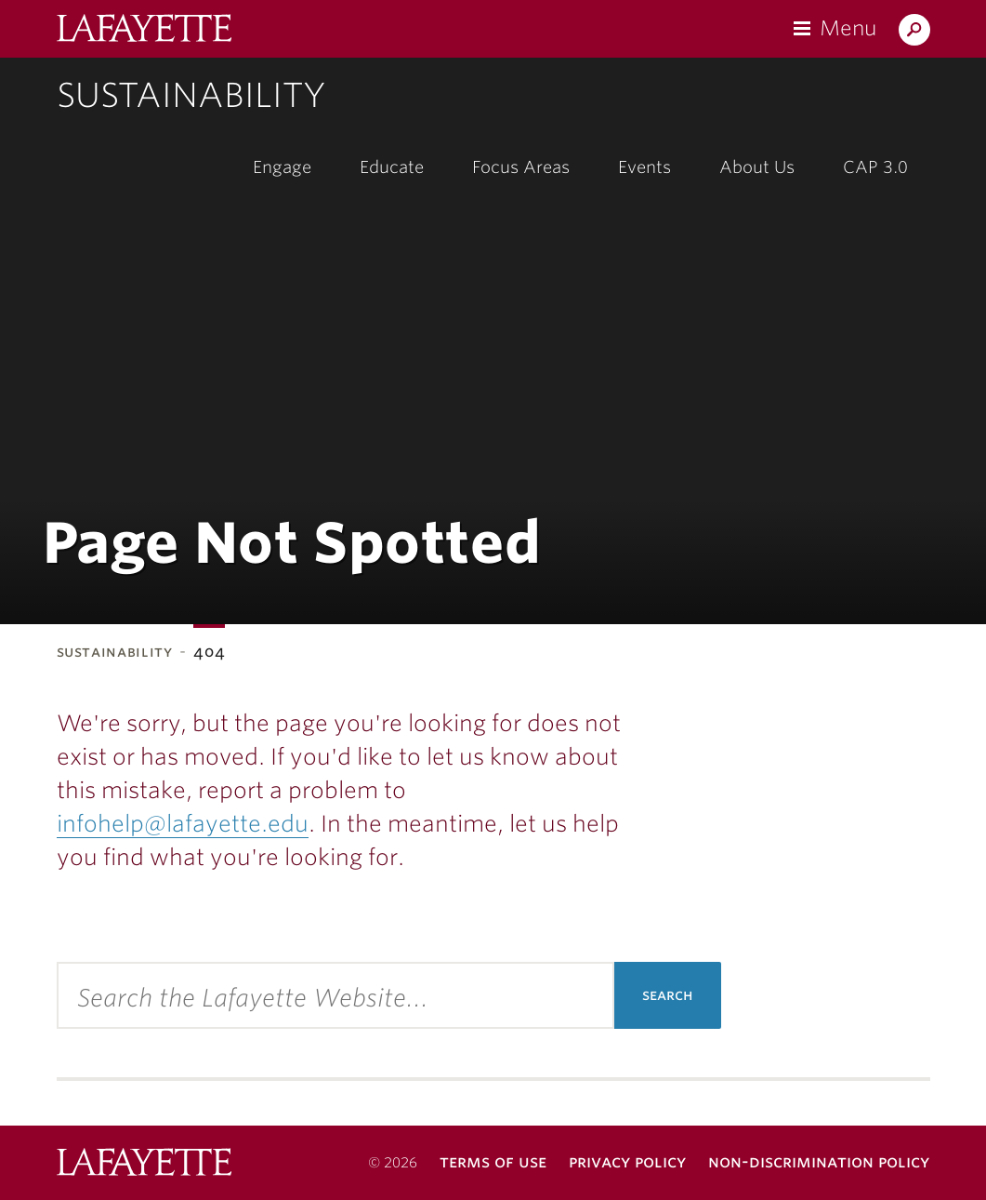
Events (644, 167)
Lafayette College (144, 1164)
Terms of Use (493, 1161)
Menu (848, 28)
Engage (282, 167)
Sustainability (191, 94)
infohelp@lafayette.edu (183, 823)
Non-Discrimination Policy (818, 1161)
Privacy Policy (627, 1161)
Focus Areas (521, 167)
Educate (392, 167)
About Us (757, 167)
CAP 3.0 (875, 167)
